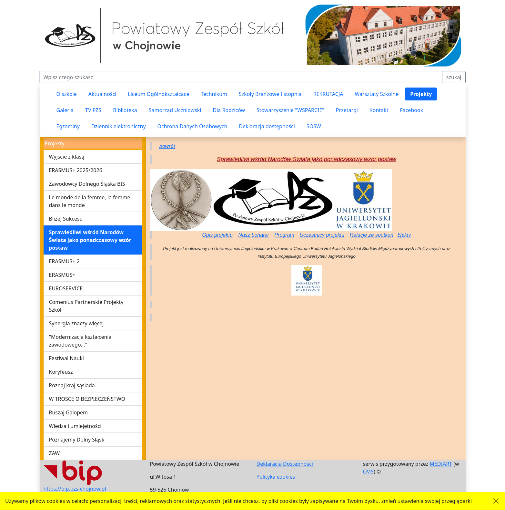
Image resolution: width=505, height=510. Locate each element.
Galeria (65, 110)
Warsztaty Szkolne (377, 94)
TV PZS (93, 110)
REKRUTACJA (328, 94)
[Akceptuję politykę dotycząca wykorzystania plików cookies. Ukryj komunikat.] (496, 501)
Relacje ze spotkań (371, 235)
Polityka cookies (276, 476)
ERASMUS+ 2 (64, 261)
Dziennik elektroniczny (118, 126)
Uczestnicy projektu (321, 235)
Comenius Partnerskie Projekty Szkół (86, 305)
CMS (368, 471)
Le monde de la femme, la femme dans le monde (89, 201)
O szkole (66, 94)
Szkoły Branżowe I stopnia (270, 94)
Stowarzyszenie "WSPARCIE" (290, 110)
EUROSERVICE (66, 288)
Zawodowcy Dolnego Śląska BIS (87, 183)
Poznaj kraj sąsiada (72, 385)
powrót (167, 146)
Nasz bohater (253, 235)
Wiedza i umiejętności (75, 426)
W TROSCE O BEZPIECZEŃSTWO (87, 398)
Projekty (421, 94)
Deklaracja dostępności (267, 126)
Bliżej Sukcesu (66, 218)
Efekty (404, 234)
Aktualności (102, 94)
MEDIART (440, 463)
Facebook (411, 110)
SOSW (314, 126)
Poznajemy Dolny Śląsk (77, 439)
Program (284, 235)
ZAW (54, 453)
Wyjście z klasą (67, 156)
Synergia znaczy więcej (76, 323)
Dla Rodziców (229, 110)
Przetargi (347, 110)
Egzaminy (68, 126)
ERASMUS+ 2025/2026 (75, 170)
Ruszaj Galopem (68, 412)
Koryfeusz (61, 371)
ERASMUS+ (62, 274)
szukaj (453, 77)
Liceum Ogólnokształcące (158, 94)
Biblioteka (125, 110)
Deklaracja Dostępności (285, 463)
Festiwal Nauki (66, 358)
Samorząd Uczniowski (175, 110)
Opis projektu (217, 235)
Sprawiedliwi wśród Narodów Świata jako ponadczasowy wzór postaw (90, 240)
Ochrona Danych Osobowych (192, 126)
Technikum (214, 94)
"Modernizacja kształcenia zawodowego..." (80, 340)
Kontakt (379, 110)
